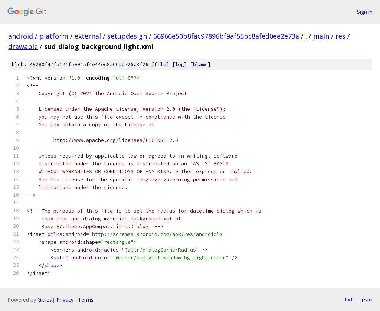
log (179, 64)
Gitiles (44, 299)
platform (53, 36)
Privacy (64, 299)
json (367, 299)
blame (200, 64)
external (88, 36)
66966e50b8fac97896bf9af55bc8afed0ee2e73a (226, 36)
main (321, 36)
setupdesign (127, 36)
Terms (86, 299)
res (340, 36)
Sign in (365, 11)
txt (348, 299)
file (160, 64)
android (20, 36)
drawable (23, 46)
